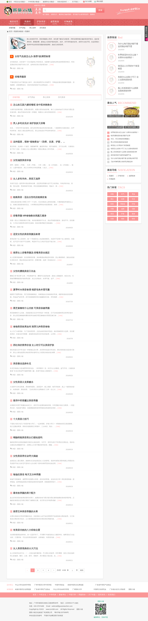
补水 (133, 199)
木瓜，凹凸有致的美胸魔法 (120, 139)
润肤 (133, 209)
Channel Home (14, 24)
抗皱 (112, 219)
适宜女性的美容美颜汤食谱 (26, 234)
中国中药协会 (59, 585)
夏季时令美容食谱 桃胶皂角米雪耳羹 (31, 289)
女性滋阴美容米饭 (22, 160)
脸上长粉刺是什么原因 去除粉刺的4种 (124, 152)
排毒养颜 (12, 28)
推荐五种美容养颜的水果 (25, 511)
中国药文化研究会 (100, 589)
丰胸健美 (68, 21)
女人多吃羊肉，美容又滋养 (26, 178)
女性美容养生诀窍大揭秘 (25, 456)
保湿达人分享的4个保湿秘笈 (120, 145)
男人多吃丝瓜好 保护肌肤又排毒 (29, 123)
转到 (81, 570)
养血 (133, 194)
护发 (133, 204)
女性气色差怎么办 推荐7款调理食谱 (32, 56)
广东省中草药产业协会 (103, 585)
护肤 (122, 214)
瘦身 (133, 214)
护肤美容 (41, 21)
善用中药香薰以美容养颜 (25, 400)
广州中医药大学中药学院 (43, 585)
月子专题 (91, 595)
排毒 (112, 194)
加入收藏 (88, 1)
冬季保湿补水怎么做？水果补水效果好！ (125, 132)
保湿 (112, 214)
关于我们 (75, 2)
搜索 (100, 10)
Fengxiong (68, 24)
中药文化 (42, 595)
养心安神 (32, 28)
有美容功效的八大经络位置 (26, 530)
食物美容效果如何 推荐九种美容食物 (31, 326)
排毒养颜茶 (20, 77)
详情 (51, 64)
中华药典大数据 (33, 2)
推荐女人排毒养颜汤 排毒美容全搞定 (31, 252)
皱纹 (122, 219)
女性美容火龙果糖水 (23, 382)
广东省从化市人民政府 (117, 589)
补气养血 (22, 28)
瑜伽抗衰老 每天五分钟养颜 (27, 474)
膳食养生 (62, 595)
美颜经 (27, 21)
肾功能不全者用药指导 (81, 14)
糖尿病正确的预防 (65, 14)
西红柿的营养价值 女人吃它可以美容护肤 (33, 345)
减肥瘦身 (54, 21)
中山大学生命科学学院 (23, 585)
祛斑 (122, 199)
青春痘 (122, 204)
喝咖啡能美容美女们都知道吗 (27, 437)
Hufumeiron (41, 24)
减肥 (122, 209)
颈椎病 (92, 14)
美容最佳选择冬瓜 (22, 363)
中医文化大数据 (19, 2)
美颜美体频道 (18, 31)
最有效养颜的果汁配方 (24, 493)
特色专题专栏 (62, 2)
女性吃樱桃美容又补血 (24, 271)
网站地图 (100, 1)
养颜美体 (82, 595)
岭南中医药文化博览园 (75, 585)
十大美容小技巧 (21, 419)
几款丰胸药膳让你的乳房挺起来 (122, 161)
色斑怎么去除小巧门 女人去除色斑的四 (124, 148)
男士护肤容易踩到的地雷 (119, 142)
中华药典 (52, 595)
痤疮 (133, 219)
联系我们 (111, 595)
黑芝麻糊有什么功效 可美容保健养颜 (31, 308)
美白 (112, 199)
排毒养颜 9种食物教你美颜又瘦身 (29, 215)
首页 (10, 2)
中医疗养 (72, 595)
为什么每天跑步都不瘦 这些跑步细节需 (124, 158)
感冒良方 (54, 14)
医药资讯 (101, 595)
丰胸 (112, 209)
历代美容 (43, 28)
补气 (122, 194)
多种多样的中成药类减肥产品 (121, 155)
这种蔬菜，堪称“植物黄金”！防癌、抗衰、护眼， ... (39, 141)
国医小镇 (132, 589)
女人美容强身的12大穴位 (25, 548)
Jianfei (54, 24)
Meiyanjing (27, 24)
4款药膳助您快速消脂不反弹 (120, 135)
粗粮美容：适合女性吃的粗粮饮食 (30, 197)
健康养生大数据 (48, 2)
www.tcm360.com (52, 609)
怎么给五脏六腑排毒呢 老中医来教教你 (32, 105)
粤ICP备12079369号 (61, 612)
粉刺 (112, 204)
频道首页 (14, 21)
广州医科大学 (77, 589)
